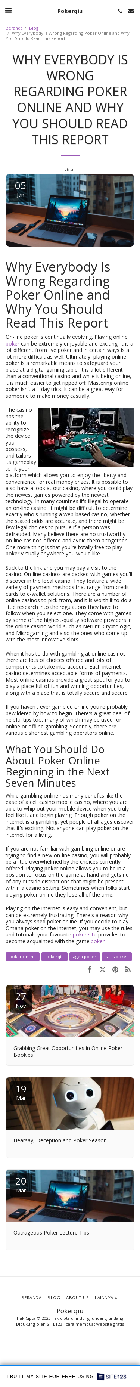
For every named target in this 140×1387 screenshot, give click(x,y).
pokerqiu (54, 956)
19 (21, 1092)
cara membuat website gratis (95, 1324)
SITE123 (54, 1324)
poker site (85, 934)
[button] (8, 10)
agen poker (84, 956)
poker (12, 343)
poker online (22, 956)
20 (21, 1184)
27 (21, 999)
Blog (33, 28)
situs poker (117, 956)
